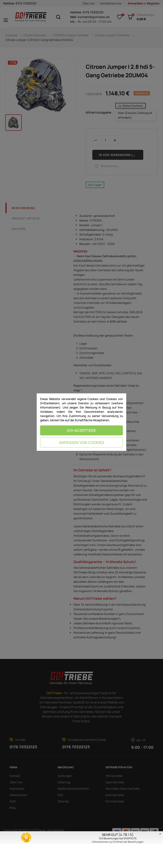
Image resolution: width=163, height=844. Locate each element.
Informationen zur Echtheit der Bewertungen (117, 842)
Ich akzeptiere (81, 430)
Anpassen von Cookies (81, 442)
